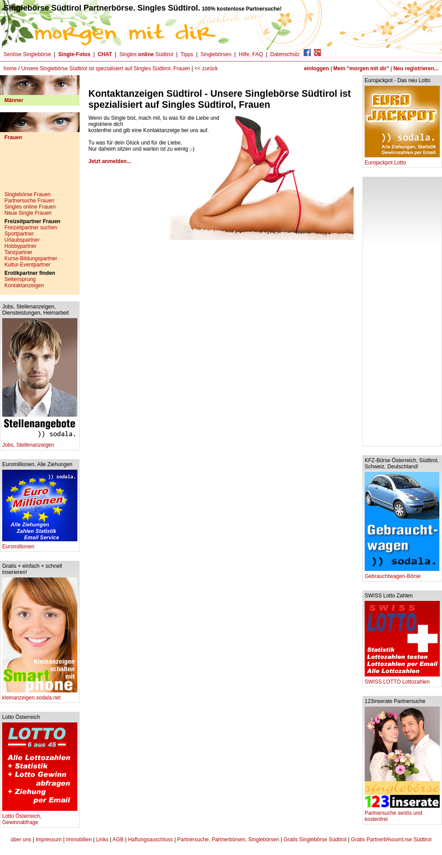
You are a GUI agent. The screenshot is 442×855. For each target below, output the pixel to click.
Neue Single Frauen (28, 213)
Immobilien (79, 839)
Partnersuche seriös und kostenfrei (402, 813)
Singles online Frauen (30, 207)
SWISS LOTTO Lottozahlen (402, 679)
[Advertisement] (39, 169)
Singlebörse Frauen (27, 194)
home (10, 68)
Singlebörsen (216, 54)
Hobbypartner (20, 246)
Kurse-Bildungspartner (30, 258)
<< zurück (206, 68)
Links (102, 839)
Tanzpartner (18, 252)
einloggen (316, 68)
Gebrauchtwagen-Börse (402, 573)
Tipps (186, 54)
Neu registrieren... (415, 68)
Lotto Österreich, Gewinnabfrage (39, 816)
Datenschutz (285, 54)
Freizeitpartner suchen (30, 227)
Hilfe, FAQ (251, 54)
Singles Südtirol (146, 54)
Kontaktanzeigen (24, 285)
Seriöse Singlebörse (27, 54)
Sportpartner (19, 234)
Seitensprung (20, 279)
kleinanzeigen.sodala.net (39, 695)
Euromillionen (39, 544)
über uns (21, 839)
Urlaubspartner (21, 240)
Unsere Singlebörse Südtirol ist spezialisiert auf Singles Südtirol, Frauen (105, 68)
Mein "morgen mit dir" (361, 68)
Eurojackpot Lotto (402, 160)
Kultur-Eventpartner (27, 265)
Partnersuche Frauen (29, 201)
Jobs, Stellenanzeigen (39, 442)
